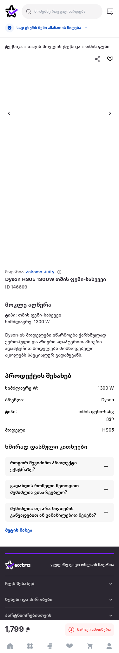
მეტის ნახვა (18, 530)
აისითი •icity (40, 272)
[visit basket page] (89, 646)
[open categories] (30, 646)
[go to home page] (11, 11)
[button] (6, 113)
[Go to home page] (22, 565)
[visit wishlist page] (70, 646)
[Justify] (28, 11)
